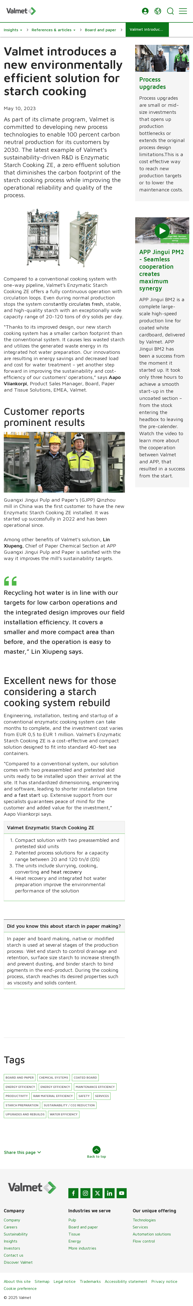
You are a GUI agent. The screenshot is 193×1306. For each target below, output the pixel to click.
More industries (82, 1248)
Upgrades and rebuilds (25, 1114)
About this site (17, 1281)
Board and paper (20, 1077)
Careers (10, 1227)
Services (102, 1096)
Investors (12, 1248)
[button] (145, 11)
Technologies (144, 1220)
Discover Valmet (18, 1262)
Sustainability (16, 1234)
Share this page (22, 1152)
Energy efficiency (20, 1087)
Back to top (96, 1152)
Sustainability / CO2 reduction (69, 1105)
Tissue (74, 1234)
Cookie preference (20, 1288)
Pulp (72, 1220)
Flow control (144, 1241)
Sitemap (42, 1281)
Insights (10, 1241)
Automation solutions (152, 1234)
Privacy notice (164, 1281)
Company (12, 1220)
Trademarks (90, 1281)
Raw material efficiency (53, 1096)
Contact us (13, 1255)
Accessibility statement (126, 1281)
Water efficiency (64, 1114)
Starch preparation (22, 1105)
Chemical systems (53, 1077)
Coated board (85, 1077)
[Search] (170, 11)
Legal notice (65, 1281)
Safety (84, 1096)
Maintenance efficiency (95, 1087)
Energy (74, 1241)
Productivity (17, 1096)
